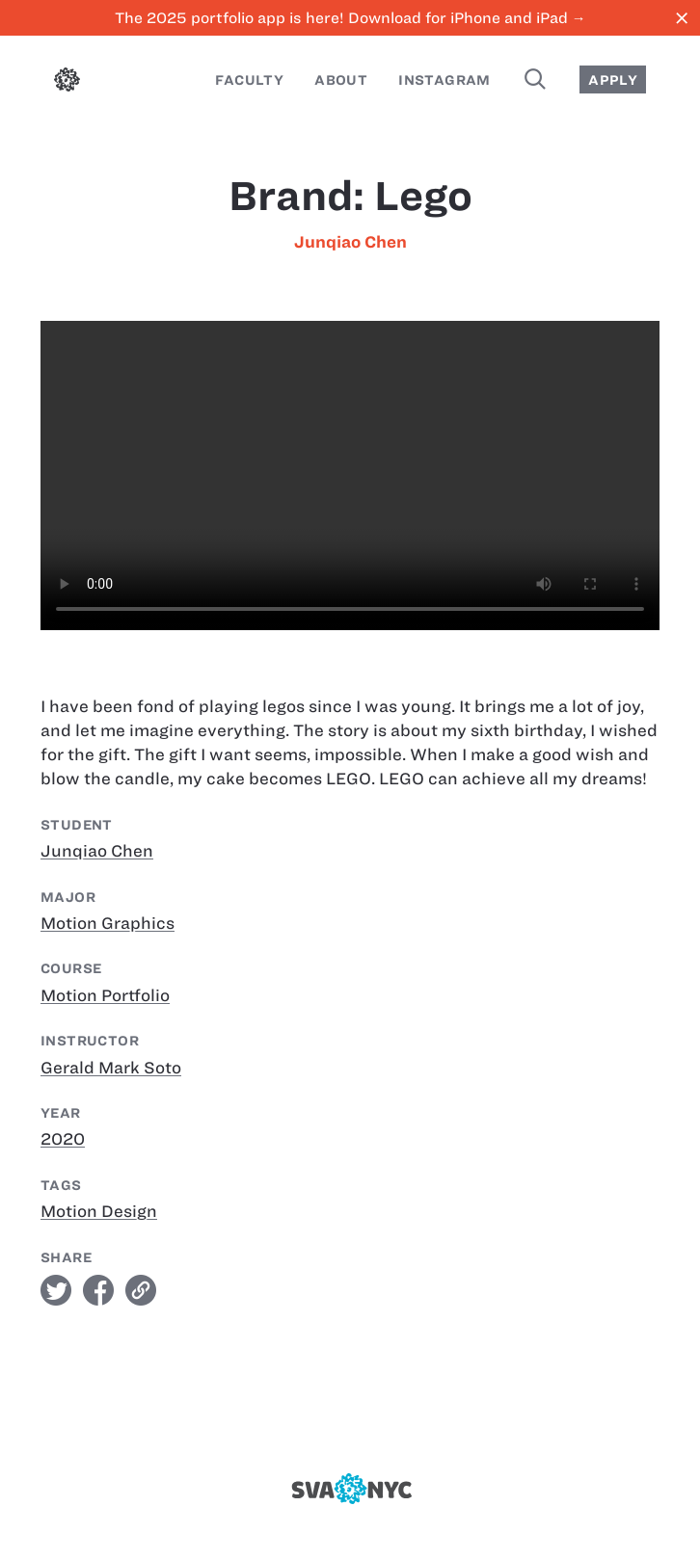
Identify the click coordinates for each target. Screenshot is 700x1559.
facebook (98, 1290)
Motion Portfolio (105, 995)
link (140, 1290)
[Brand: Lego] (350, 475)
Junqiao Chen (350, 242)
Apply (612, 80)
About (340, 80)
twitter (55, 1290)
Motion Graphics (107, 923)
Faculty (249, 80)
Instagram (444, 80)
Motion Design (98, 1211)
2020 (62, 1139)
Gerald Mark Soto (110, 1067)
